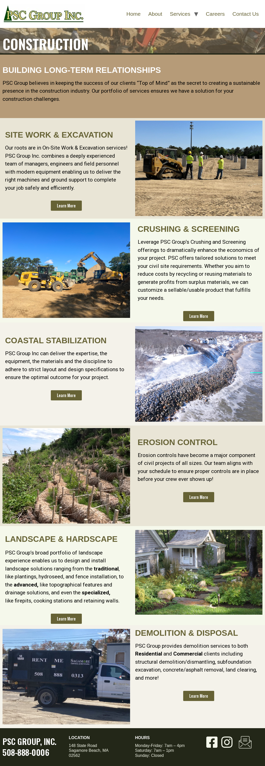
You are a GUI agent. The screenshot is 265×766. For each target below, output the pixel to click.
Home (133, 14)
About (155, 14)
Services (180, 14)
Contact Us (245, 14)
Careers (215, 14)
